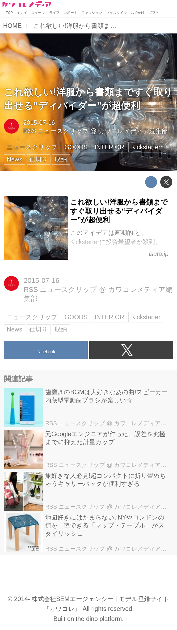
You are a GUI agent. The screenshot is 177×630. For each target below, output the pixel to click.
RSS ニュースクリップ (55, 130)
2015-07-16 (39, 122)
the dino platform (99, 618)
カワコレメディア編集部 (133, 130)
